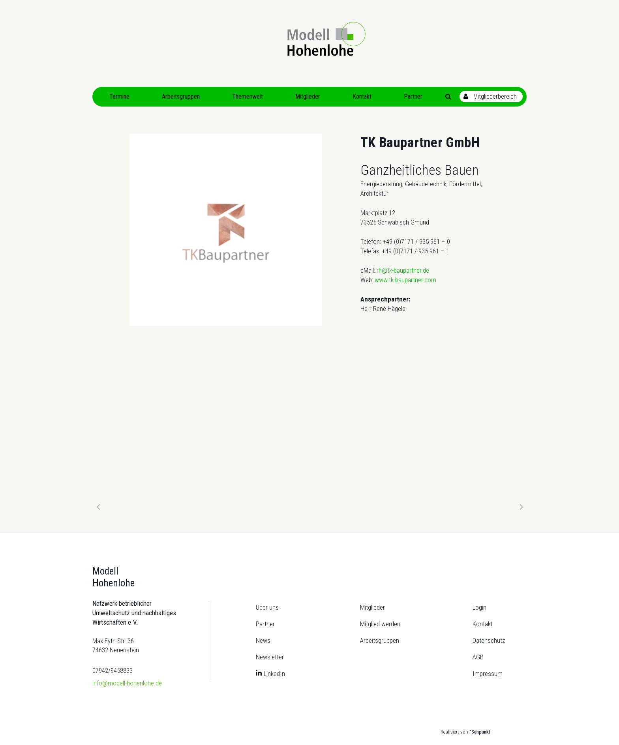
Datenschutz (489, 640)
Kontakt (483, 624)
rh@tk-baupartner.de (403, 270)
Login (479, 607)
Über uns (267, 607)
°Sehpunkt (479, 732)
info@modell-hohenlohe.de (127, 683)
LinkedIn (274, 674)
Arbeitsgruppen (379, 640)
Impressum (488, 674)
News (263, 640)
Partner (265, 624)
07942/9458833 (112, 670)
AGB (478, 657)
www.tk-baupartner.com (405, 280)
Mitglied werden (380, 624)
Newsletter (270, 657)
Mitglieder (372, 607)
